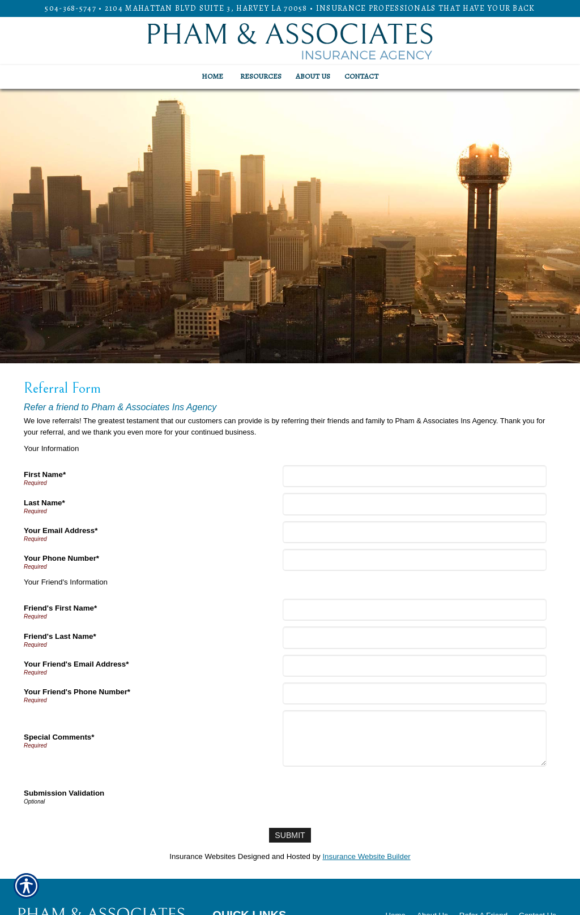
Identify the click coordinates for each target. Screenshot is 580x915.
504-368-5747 (70, 8)
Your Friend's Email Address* (76, 664)
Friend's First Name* (60, 608)
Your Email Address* (60, 530)
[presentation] (371, 794)
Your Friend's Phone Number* (77, 692)
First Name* (45, 474)
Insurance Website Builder (366, 856)
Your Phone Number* (61, 558)
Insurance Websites (202, 856)
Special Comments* (59, 737)
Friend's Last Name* (60, 636)
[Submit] (290, 835)
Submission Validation (64, 793)
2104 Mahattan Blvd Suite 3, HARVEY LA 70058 (206, 8)
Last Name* (44, 503)
